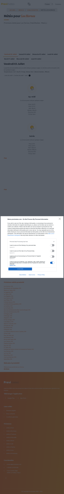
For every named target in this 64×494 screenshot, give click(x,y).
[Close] (60, 219)
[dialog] (32, 247)
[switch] (52, 245)
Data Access (32, 274)
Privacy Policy (41, 274)
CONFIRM (20, 269)
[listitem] (32, 241)
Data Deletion (22, 274)
